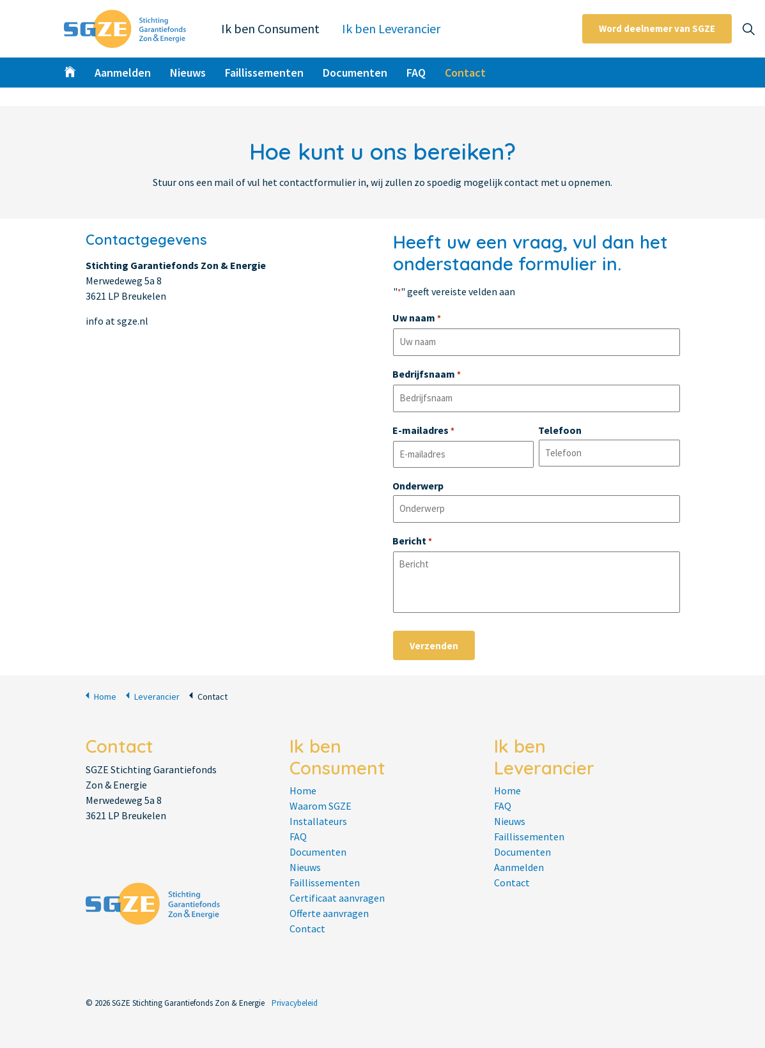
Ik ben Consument (270, 28)
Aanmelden (123, 72)
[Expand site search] (748, 29)
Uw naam (416, 319)
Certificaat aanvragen (337, 897)
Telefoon (560, 430)
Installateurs (318, 821)
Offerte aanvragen (329, 913)
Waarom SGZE (321, 805)
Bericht (412, 542)
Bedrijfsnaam (426, 375)
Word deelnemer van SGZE (656, 28)
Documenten (355, 72)
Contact (465, 72)
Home (101, 695)
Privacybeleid (295, 1003)
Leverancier (153, 695)
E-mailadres (423, 431)
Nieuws (188, 72)
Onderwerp (418, 485)
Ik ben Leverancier (391, 28)
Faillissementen (264, 72)
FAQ (416, 72)
